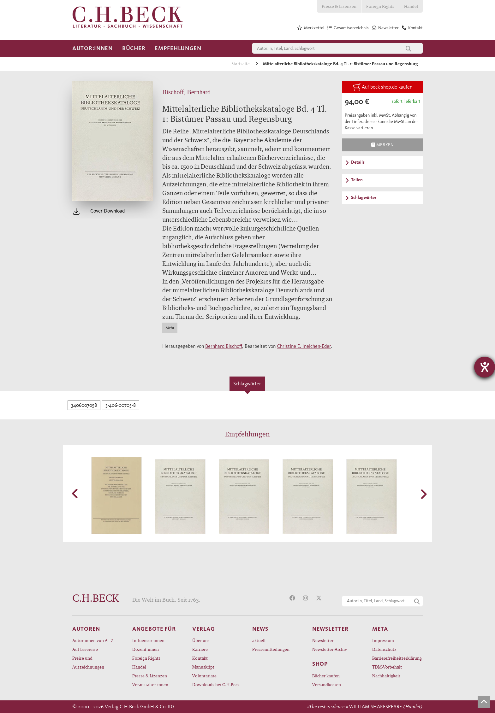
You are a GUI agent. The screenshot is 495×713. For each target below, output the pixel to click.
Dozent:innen (145, 649)
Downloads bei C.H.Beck (216, 684)
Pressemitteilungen (270, 649)
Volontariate (204, 675)
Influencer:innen (148, 640)
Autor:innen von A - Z (92, 640)
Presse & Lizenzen (339, 6)
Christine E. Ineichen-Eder (304, 346)
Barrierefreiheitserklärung (397, 658)
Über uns (201, 640)
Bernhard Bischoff (223, 346)
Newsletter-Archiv (329, 649)
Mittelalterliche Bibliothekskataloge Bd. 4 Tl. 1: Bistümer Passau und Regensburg (340, 64)
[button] (75, 493)
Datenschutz (384, 649)
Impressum (383, 640)
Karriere (200, 649)
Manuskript (203, 666)
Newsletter (322, 640)
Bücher (133, 48)
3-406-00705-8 (120, 405)
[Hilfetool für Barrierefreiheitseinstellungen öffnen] (484, 367)
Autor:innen (92, 48)
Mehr (169, 327)
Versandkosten (326, 684)
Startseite (241, 64)
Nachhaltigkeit (386, 675)
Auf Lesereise (85, 649)
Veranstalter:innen (150, 684)
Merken (382, 145)
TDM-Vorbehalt (387, 666)
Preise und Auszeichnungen (88, 662)
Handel (411, 6)
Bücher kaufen (326, 675)
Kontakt (200, 658)
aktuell (258, 640)
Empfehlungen (178, 48)
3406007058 (84, 405)
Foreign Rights (380, 6)
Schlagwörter (247, 384)
